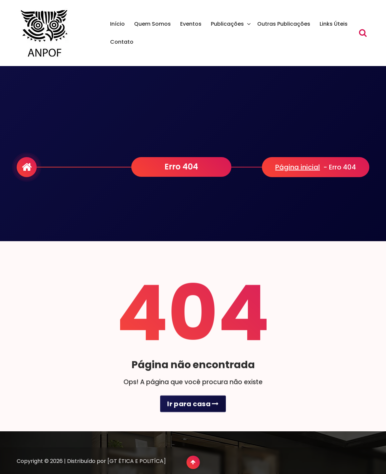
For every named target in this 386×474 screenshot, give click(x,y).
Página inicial (297, 167)
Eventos (191, 24)
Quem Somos (152, 24)
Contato (121, 42)
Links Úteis (334, 24)
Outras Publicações (283, 24)
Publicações (227, 24)
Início (117, 24)
